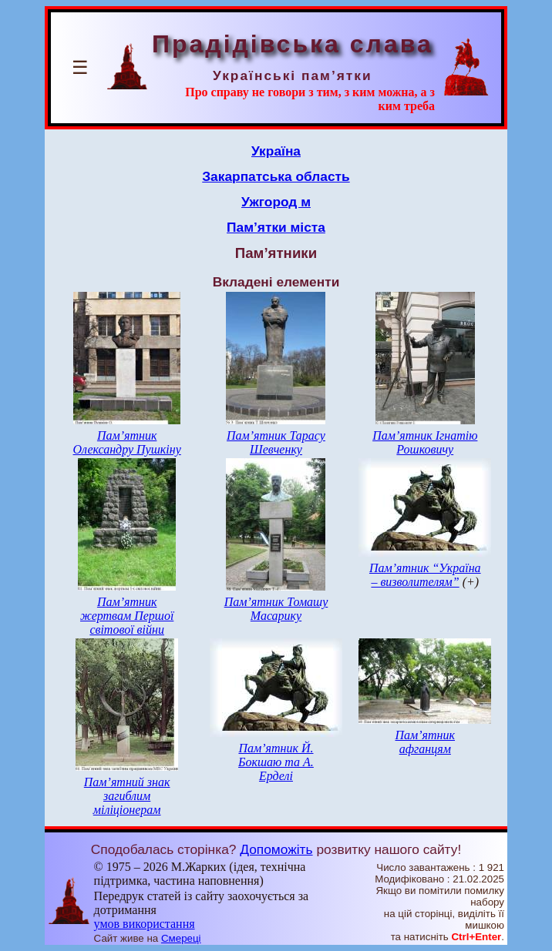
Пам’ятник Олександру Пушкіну (127, 442)
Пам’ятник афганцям (425, 741)
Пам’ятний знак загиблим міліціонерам (127, 795)
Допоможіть (276, 849)
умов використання (144, 923)
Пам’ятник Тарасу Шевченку (276, 442)
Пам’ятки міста (276, 227)
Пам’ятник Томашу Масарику (276, 608)
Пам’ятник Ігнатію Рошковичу (424, 442)
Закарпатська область (275, 176)
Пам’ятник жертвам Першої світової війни (126, 615)
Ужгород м (276, 201)
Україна (276, 151)
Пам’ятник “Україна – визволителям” (425, 574)
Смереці (181, 938)
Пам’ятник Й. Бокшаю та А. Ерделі (276, 762)
